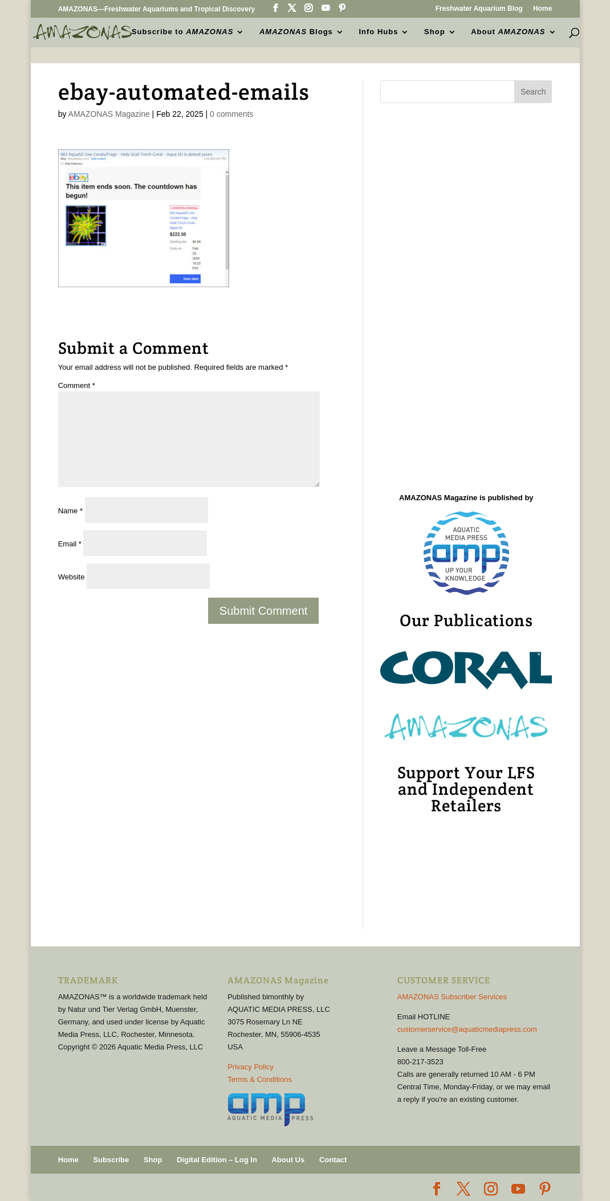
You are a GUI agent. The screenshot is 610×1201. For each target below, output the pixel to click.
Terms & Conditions (259, 1079)
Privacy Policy (250, 1067)
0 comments (231, 114)
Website (71, 577)
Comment (76, 385)
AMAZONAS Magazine (109, 114)
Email (70, 544)
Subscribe (111, 1159)
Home (542, 9)
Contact (333, 1159)
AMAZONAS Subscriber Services (452, 996)
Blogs (296, 32)
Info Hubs (378, 32)
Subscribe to (182, 32)
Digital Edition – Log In (217, 1159)
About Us (287, 1159)
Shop (434, 32)
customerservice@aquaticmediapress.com (467, 1029)
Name (70, 510)
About (508, 32)
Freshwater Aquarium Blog (479, 9)
